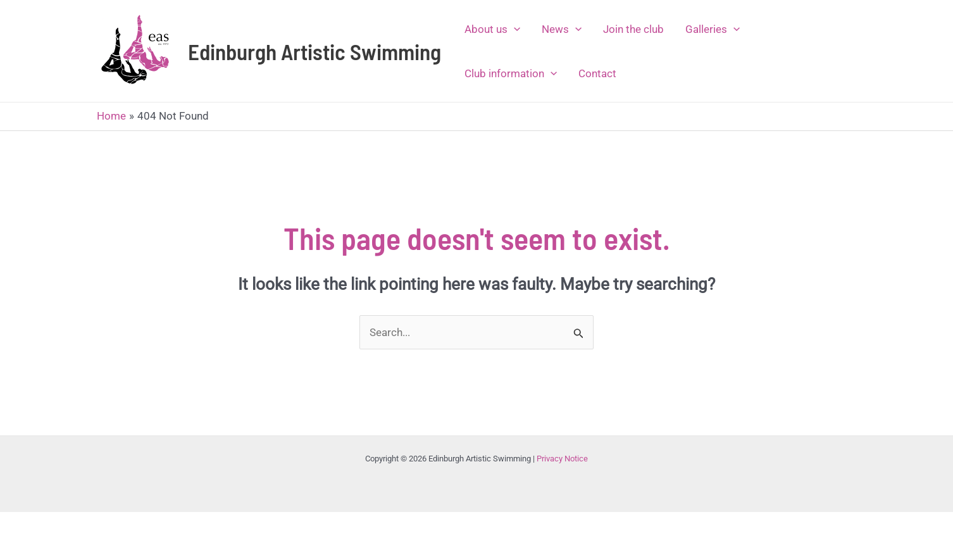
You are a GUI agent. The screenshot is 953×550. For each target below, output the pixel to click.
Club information (510, 73)
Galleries (712, 29)
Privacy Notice (562, 458)
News (562, 29)
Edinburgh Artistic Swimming (314, 51)
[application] (514, 29)
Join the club (633, 29)
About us (492, 29)
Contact (597, 73)
